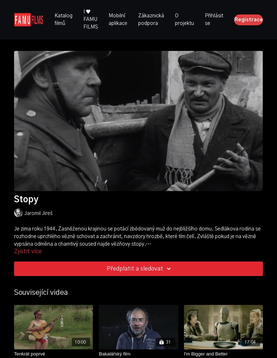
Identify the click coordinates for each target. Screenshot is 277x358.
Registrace (248, 19)
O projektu (184, 19)
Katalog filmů (63, 19)
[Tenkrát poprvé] (53, 354)
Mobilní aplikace (118, 19)
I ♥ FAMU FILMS (90, 19)
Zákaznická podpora (151, 19)
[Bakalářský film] (138, 354)
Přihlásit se (214, 19)
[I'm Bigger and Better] (223, 354)
